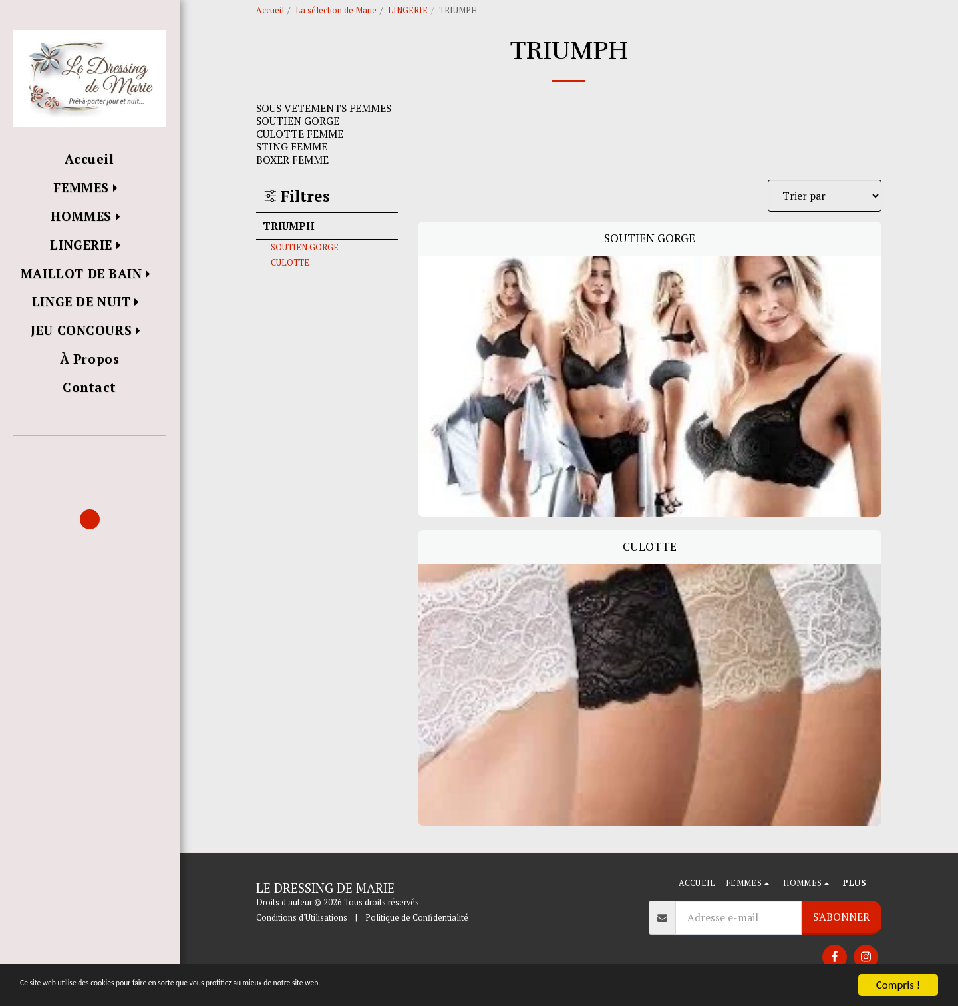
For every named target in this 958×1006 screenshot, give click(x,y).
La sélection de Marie (336, 10)
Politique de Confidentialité (416, 917)
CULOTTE (290, 262)
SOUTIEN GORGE (305, 247)
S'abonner (841, 916)
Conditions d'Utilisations (301, 917)
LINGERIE (408, 10)
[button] (89, 455)
